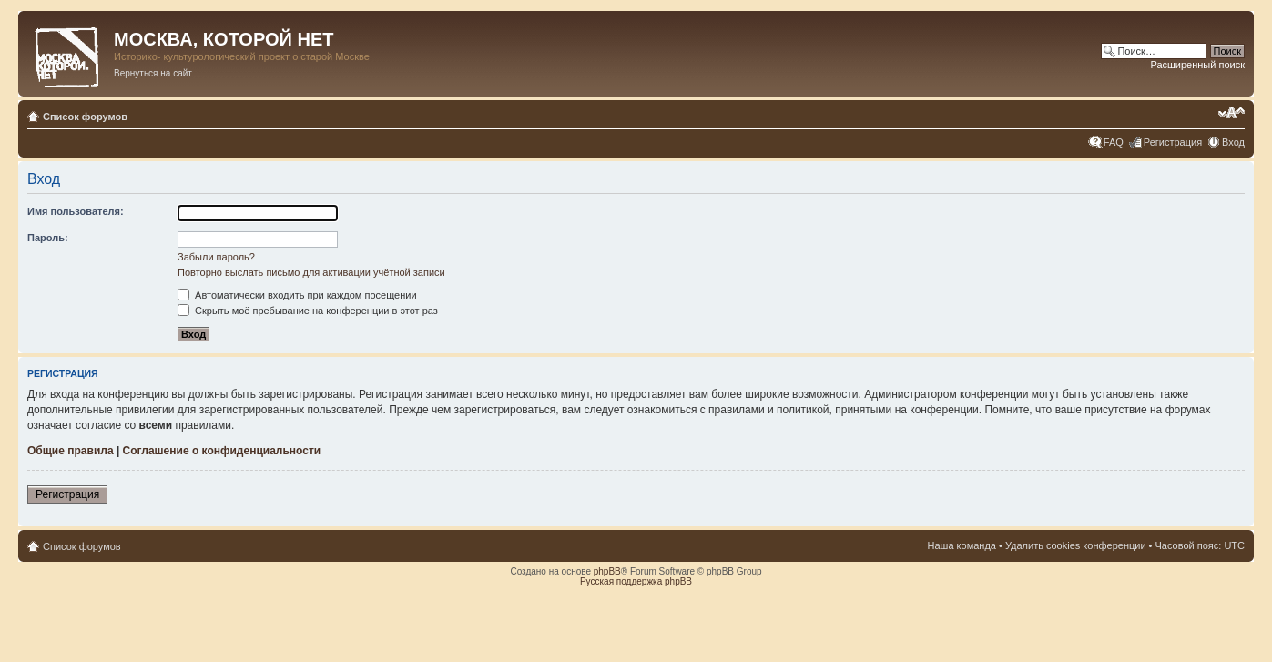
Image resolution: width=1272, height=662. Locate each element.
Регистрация (1173, 142)
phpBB (607, 571)
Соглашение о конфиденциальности (222, 450)
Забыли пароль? (216, 256)
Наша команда (962, 545)
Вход (1233, 142)
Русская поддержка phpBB (636, 581)
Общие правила (70, 450)
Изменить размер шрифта (1231, 113)
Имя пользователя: (75, 211)
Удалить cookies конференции (1075, 545)
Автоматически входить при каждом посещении (297, 295)
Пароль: (47, 237)
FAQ (1114, 142)
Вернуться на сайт (153, 73)
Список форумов (85, 116)
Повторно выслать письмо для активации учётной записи (311, 272)
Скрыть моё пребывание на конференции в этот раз (308, 310)
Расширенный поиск (1197, 64)
